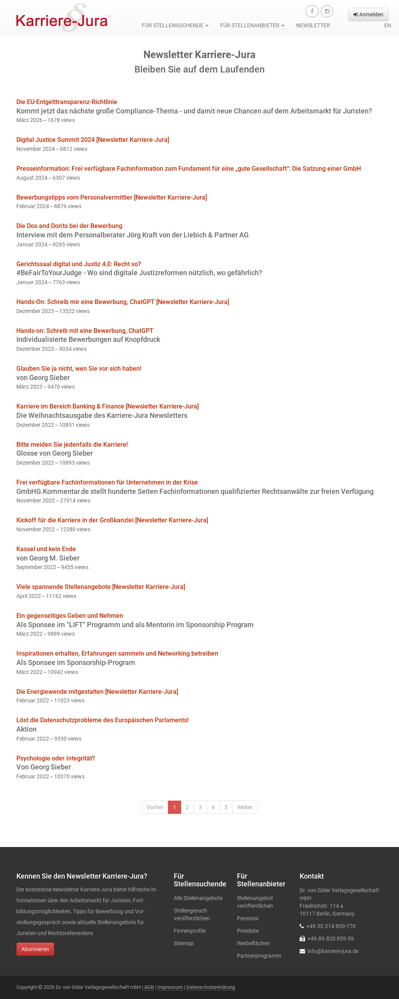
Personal (247, 918)
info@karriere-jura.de (332, 951)
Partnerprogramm (259, 956)
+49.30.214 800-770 (331, 926)
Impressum (170, 987)
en (387, 25)
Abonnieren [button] (35, 949)
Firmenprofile (190, 931)
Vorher (155, 807)
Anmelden (368, 14)
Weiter (244, 807)
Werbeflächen (253, 943)
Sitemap (184, 943)
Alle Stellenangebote (198, 898)
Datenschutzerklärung (210, 987)
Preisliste (248, 931)
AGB (149, 987)
